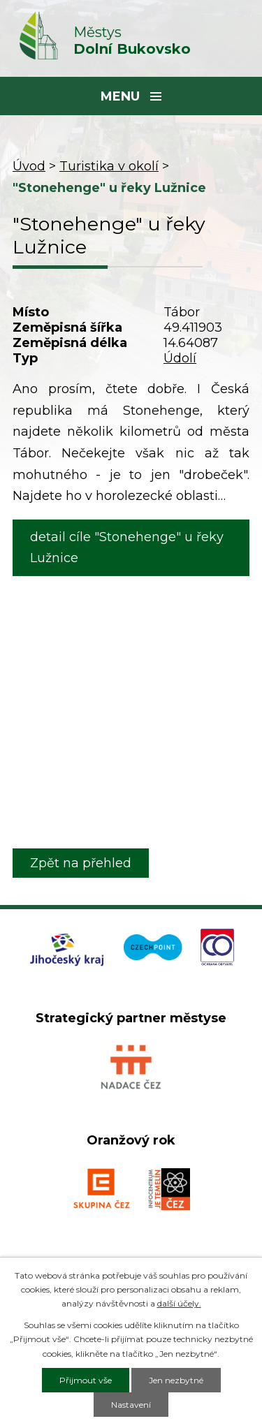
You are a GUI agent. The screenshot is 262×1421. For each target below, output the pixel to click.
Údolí (179, 358)
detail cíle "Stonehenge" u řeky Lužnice (127, 547)
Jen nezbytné (176, 1380)
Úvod (29, 166)
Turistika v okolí (109, 166)
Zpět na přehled (80, 863)
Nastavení (131, 1404)
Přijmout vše (85, 1380)
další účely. (179, 1303)
